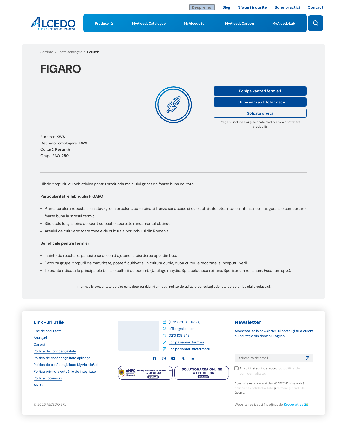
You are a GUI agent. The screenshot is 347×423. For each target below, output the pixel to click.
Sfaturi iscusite (252, 7)
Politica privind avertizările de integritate (65, 371)
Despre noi (202, 7)
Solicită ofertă (260, 113)
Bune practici (287, 7)
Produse (104, 26)
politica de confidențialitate (254, 388)
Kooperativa (296, 404)
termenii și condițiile (291, 388)
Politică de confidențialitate (55, 351)
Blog (226, 7)
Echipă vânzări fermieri (260, 91)
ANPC (38, 385)
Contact (315, 7)
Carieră (39, 344)
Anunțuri (40, 337)
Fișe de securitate (47, 331)
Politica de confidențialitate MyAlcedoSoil (66, 364)
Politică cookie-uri (48, 378)
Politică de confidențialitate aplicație (62, 358)
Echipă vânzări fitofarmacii (260, 102)
